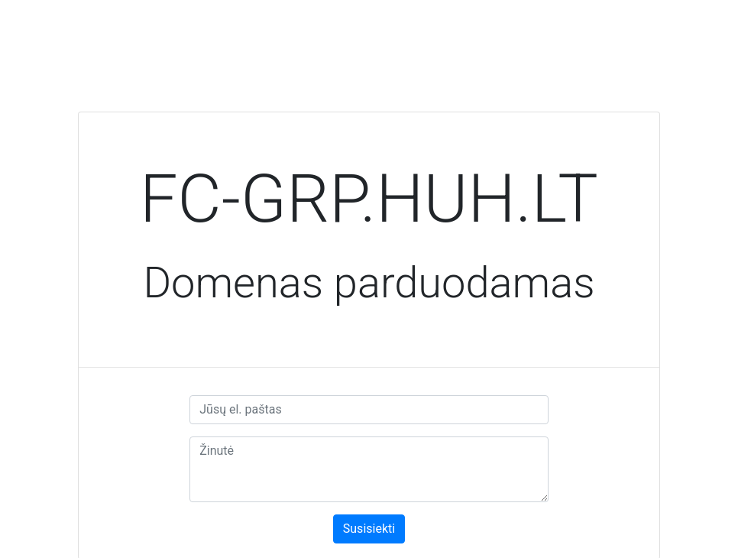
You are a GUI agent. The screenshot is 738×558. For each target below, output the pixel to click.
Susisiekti (369, 528)
